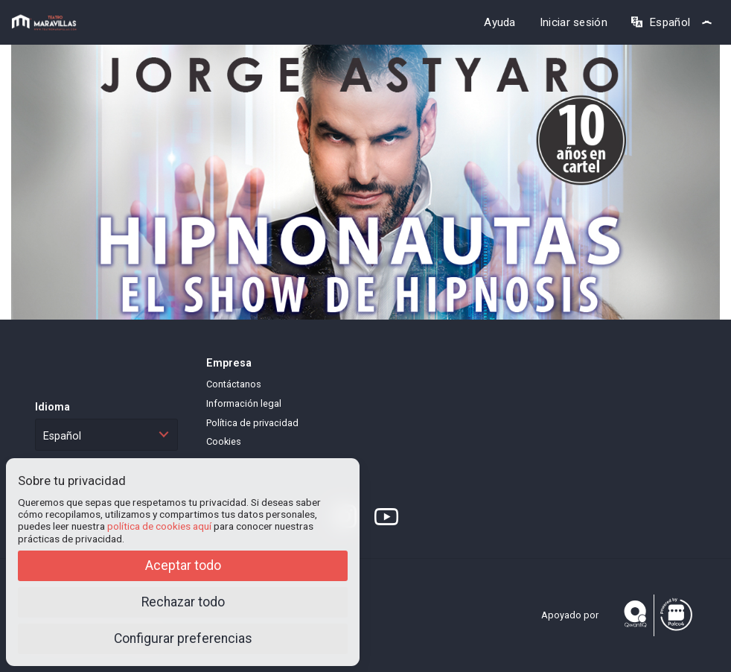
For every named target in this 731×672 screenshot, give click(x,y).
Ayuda (500, 22)
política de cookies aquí (159, 526)
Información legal (243, 403)
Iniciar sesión (573, 22)
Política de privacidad (252, 422)
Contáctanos (233, 384)
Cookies (223, 441)
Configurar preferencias (183, 638)
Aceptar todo (183, 565)
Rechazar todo (183, 602)
